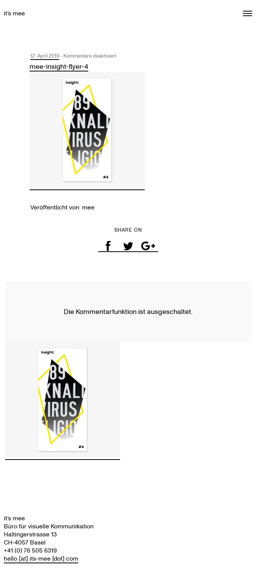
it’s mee (14, 13)
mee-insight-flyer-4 (59, 66)
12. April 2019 (44, 56)
